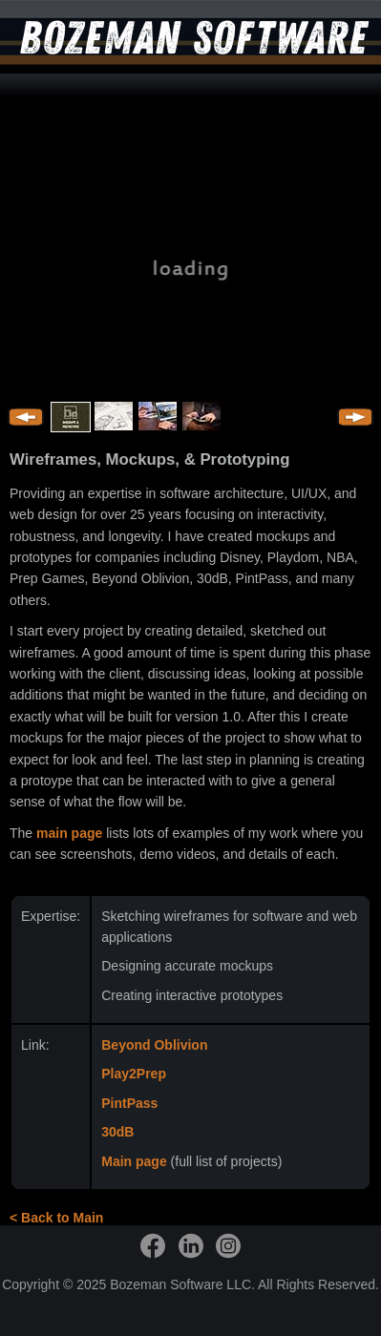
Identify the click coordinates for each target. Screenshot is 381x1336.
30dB (117, 1131)
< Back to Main (56, 1217)
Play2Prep (133, 1073)
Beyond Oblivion (154, 1045)
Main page (133, 1161)
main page (69, 833)
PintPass (129, 1103)
